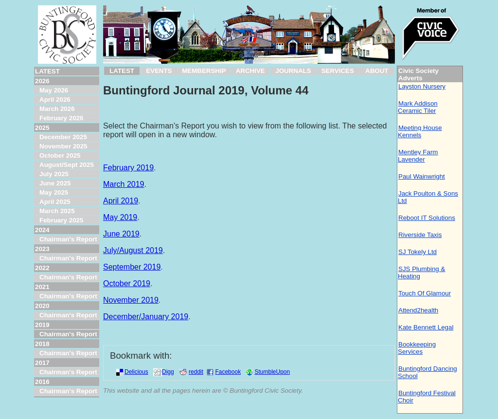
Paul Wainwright (421, 176)
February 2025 (61, 220)
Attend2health (418, 310)
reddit (196, 371)
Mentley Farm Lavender (418, 155)
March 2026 (57, 108)
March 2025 (57, 211)
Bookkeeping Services (417, 348)
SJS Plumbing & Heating (421, 272)
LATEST (121, 70)
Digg (168, 371)
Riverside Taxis (420, 234)
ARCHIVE (250, 70)
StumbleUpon (272, 371)
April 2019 (120, 201)
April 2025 (55, 201)
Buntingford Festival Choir (427, 396)
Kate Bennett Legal (425, 327)
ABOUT (376, 70)
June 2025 (55, 183)
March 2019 (123, 184)
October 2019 (126, 283)
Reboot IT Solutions (426, 217)
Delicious (136, 371)
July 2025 (54, 174)
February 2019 (128, 168)
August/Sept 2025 (66, 164)
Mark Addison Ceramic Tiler (418, 107)
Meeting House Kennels (420, 131)
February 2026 (61, 118)
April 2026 (55, 99)
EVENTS (159, 70)
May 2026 (53, 90)
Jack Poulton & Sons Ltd (428, 197)
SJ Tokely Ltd (417, 251)
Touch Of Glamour (424, 293)
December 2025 (63, 137)
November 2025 (63, 146)
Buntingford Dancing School (427, 372)
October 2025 (59, 155)
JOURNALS (293, 70)
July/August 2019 (133, 250)
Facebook (228, 371)
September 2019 (131, 267)
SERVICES (337, 70)
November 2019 (131, 300)
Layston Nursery (421, 86)
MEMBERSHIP (204, 70)
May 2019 (120, 217)
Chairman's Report (68, 239)
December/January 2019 (145, 316)
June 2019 (121, 234)
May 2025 (53, 192)
